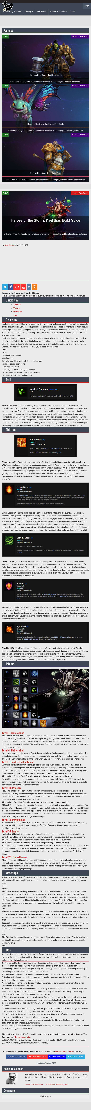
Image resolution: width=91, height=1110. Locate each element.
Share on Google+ (37, 1056)
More (73, 12)
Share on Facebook (17, 1056)
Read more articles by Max (57, 1085)
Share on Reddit (57, 1056)
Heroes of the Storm (58, 12)
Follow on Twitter (34, 1085)
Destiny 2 (29, 12)
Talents (16, 308)
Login (87, 6)
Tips (15, 315)
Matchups (17, 312)
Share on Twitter (75, 1056)
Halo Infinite (41, 12)
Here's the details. (22, 1037)
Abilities (17, 305)
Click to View (45, 1096)
